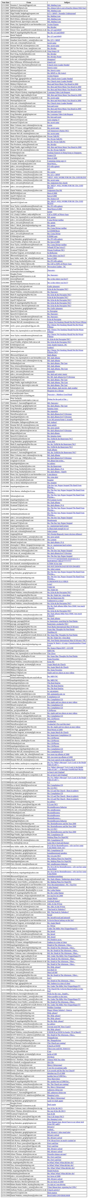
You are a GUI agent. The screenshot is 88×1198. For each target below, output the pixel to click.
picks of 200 (52, 1054)
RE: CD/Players (53, 719)
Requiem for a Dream (56, 391)
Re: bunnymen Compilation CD (59, 735)
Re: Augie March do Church (58, 667)
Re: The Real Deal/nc (55, 686)
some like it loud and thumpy (58, 843)
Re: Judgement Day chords (57, 183)
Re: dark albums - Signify (57, 472)
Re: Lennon (52, 540)
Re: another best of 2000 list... (59, 1082)
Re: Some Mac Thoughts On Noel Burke (63, 635)
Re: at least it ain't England (57, 775)
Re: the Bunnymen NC (56, 598)
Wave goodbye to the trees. (57, 996)
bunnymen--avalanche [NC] (58, 624)
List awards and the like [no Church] (61, 1071)
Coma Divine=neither (56, 220)
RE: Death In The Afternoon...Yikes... (61, 959)
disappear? (51, 59)
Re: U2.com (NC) (54, 856)
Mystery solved (53, 1135)
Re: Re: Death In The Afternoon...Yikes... (63, 950)
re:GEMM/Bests (54, 231)
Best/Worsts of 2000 (55, 730)
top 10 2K (51, 1114)
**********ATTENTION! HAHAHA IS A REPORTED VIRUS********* (64, 560)
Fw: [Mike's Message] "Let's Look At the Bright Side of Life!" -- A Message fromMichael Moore (65, 768)
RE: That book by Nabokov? (58, 912)
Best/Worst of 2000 (55, 209)
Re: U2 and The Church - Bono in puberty (63, 791)
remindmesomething (55, 876)
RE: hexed (51, 937)
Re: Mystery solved (55, 1138)
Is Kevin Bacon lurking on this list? (61, 920)
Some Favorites (53, 659)
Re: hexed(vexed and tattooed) (59, 918)
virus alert (51, 441)
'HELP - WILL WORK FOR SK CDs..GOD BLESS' (67, 177)
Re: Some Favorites (55, 670)
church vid (51, 62)
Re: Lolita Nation (54, 890)
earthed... (51, 1130)
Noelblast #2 (52, 632)
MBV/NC (51, 651)
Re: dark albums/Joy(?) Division (60, 414)
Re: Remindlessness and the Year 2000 (62, 824)
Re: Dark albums (54, 503)
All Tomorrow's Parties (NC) (58, 131)
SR (49, 169)
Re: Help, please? (54, 967)
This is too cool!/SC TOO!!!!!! (59, 1049)
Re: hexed (51, 931)
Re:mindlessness (54, 813)
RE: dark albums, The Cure (58, 369)
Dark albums (52, 450)
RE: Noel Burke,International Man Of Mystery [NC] (67, 640)
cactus (50, 125)
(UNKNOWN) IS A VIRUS (58, 581)
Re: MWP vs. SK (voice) (57, 73)
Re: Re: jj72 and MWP (56, 33)
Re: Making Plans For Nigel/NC (59, 861)
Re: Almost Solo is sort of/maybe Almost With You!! (67, 8)
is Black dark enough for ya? (58, 529)
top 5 (49, 978)
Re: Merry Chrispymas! (56, 1087)
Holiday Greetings (54, 1007)
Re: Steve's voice (54, 70)
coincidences (52, 474)
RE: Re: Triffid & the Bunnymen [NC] (62, 452)
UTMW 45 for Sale (55, 564)
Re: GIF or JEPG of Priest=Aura (60, 264)
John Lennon (52, 531)
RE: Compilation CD (55, 835)
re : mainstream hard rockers (58, 526)
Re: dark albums (54, 433)
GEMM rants (52, 236)
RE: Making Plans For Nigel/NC (60, 859)
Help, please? (53, 1013)
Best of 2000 (52, 158)
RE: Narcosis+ (53, 403)
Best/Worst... (52, 164)
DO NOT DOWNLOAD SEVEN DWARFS (64, 566)
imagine (51, 480)
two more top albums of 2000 (58, 754)
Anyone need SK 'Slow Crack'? (59, 1027)
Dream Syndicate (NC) (56, 250)
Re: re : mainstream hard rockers (60, 545)
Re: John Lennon (54, 569)
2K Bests (51, 1057)
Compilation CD (54, 697)
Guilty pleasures (54, 286)
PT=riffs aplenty (54, 166)
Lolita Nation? (53, 887)
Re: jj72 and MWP (54, 30)
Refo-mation (52, 1193)
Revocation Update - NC (57, 267)
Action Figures (53, 24)
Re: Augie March (54, 923)
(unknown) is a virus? (56, 601)
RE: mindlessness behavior (57, 864)
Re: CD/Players (53, 738)
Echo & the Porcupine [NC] (58, 289)
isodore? (51, 347)
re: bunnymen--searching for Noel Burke (63, 621)
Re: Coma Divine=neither (57, 228)
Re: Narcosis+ (53, 275)
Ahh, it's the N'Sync (55, 904)
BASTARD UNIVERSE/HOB (59, 1195)
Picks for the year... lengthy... (58, 994)
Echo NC (51, 662)
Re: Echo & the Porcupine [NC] (59, 295)
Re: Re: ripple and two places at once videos (64, 727)
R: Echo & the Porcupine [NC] (59, 339)
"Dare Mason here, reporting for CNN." (62, 1187)
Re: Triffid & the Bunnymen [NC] (60, 439)
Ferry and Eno (53, 1143)
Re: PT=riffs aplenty (55, 206)
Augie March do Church (57, 664)
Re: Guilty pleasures (55, 308)
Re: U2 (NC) (52, 788)
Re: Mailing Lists (54, 16)
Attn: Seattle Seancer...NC (57, 345)
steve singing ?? (53, 120)
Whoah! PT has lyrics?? (56, 247)
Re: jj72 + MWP (54, 40)
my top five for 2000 (55, 896)
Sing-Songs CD (53, 51)
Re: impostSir (53, 411)
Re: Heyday (52, 27)
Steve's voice (52, 68)
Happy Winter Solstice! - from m (60, 1010)
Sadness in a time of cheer (57, 942)
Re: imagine (52, 483)
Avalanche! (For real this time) (59, 724)
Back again (52, 1105)
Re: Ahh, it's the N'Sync (56, 907)
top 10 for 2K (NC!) (55, 1108)
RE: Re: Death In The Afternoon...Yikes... (63, 953)
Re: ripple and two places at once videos (62, 702)
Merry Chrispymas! (55, 1065)
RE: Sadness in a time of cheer (59, 983)
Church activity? (54, 1190)
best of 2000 (52, 196)
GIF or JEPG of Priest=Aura (58, 214)
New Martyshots (54, 1079)
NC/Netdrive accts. (55, 940)
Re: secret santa (53, 46)
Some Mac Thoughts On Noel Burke (61, 629)
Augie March (52, 898)
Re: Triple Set (53, 590)
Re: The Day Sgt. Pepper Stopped (60, 518)
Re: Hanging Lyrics (55, 1119)
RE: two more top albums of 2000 (60, 757)
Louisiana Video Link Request (59, 92)
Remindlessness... (54, 818)
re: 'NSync (51, 926)
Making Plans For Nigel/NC (58, 837)
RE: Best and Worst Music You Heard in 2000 (64, 95)
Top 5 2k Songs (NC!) (56, 1117)
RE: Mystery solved (55, 1149)
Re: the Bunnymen (54, 466)
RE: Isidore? (52, 422)
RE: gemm (52, 217)
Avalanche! (52, 721)
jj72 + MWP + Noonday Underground (62, 13)
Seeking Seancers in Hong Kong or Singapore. (65, 153)
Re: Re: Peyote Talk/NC (56, 142)
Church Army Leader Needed (58, 65)
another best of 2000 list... (57, 1076)
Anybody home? (54, 901)
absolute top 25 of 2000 (56, 1073)
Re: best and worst (54, 112)
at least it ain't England (56, 772)
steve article (52, 425)
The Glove (51, 653)
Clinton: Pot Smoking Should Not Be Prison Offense (67, 322)
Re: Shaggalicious (54, 1040)
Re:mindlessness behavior (57, 807)
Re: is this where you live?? (58, 279)
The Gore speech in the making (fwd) (61, 760)
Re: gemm (51, 223)
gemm (50, 212)
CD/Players (52, 710)
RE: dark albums (54, 358)
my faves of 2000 (54, 1176)
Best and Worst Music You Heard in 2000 (63, 84)
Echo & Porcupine (54, 319)
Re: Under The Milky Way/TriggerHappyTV (64, 986)
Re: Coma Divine (54, 234)
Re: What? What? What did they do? (61, 1168)
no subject (51, 463)
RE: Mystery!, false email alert (59, 1132)
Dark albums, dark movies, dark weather (62, 388)
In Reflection (52, 253)
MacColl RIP (52, 972)
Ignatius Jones (53, 409)
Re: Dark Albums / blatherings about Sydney (64, 879)
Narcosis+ (51, 270)
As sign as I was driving (56, 1184)
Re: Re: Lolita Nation (55, 893)
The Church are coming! (57, 1043)
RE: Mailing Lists (54, 5)
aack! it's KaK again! (55, 1101)
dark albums (52, 355)
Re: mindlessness (54, 810)
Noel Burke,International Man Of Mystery (63, 627)
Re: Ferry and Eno (54, 1157)
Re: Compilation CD (55, 699)
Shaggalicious (53, 1038)
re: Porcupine (53, 311)
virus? (50, 584)
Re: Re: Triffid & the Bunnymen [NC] (62, 444)
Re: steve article (53, 428)
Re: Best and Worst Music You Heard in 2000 (64, 87)
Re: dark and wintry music (57, 374)
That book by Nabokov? (56, 909)
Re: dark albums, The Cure (57, 363)
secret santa (52, 43)
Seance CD (52, 155)
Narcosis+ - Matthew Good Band (60, 394)
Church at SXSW (54, 1046)
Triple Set (51, 587)
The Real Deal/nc (54, 683)
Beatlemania (52, 520)
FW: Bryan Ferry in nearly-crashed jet (62, 1141)
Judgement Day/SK (55, 190)
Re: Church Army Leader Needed (60, 81)
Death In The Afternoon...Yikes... (60, 945)
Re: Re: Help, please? (56, 1021)
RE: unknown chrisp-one (57, 1092)
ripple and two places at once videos (61, 673)
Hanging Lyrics (53, 1095)
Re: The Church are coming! (58, 1084)
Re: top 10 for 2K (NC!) (56, 1111)
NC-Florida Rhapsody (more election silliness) (65, 534)
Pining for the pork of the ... (58, 399)
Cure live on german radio (57, 1068)
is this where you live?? (56, 256)
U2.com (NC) (53, 804)
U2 (49, 782)
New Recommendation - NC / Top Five (62, 885)
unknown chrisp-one (55, 1090)
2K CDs (51, 1062)
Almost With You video (56, 1060)
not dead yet (52, 970)
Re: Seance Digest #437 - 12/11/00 (60, 648)
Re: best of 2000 (54, 242)
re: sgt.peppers (53, 691)
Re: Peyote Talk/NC (55, 139)
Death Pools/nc (53, 1171)
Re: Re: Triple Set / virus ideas (59, 595)
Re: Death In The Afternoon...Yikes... (61, 948)
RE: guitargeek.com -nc (56, 694)
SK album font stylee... (56, 461)
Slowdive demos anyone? (57, 1154)
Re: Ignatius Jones (54, 436)
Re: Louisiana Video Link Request (60, 114)
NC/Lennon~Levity (55, 500)
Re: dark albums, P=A (56, 469)
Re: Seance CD (53, 199)
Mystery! (51, 1127)
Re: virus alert (53, 477)
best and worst (53, 106)
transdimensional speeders (57, 853)
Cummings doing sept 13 (57, 161)
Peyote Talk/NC (53, 136)
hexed (50, 915)
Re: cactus (51, 172)
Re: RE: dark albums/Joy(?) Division (61, 377)
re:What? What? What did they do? (61, 1162)
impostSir (51, 372)
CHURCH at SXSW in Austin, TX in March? (64, 1032)
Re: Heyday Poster (54, 57)
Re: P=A (51, 548)
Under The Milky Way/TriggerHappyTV (62, 929)
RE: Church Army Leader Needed (60, 79)
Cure (49, 1051)
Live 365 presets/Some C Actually (60, 420)
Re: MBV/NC (53, 676)
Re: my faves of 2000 (55, 1182)
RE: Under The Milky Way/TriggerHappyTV (64, 956)
